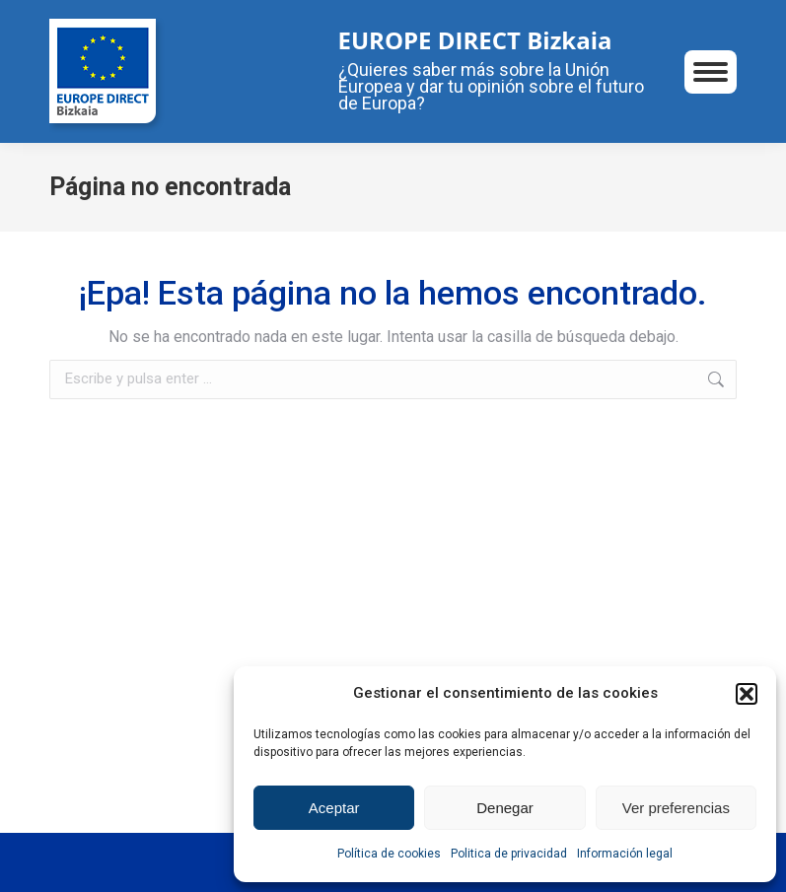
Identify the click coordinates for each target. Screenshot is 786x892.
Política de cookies (389, 853)
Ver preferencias (676, 807)
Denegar (505, 807)
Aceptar (334, 807)
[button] (746, 694)
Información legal (625, 853)
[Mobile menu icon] (710, 72)
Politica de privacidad (509, 853)
